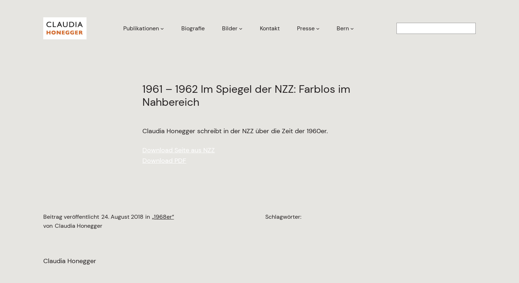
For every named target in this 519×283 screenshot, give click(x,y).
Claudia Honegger (69, 261)
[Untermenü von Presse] (318, 28)
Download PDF (164, 160)
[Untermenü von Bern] (352, 28)
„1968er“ (163, 217)
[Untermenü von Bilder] (241, 28)
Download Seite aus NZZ (178, 150)
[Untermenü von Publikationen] (162, 28)
